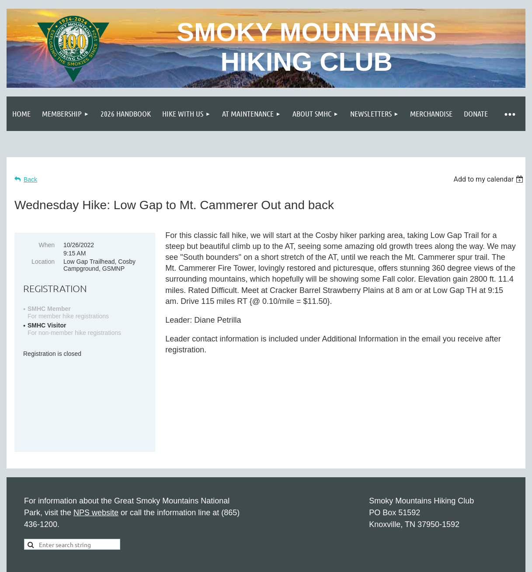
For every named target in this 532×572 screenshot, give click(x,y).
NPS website (95, 455)
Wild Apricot (426, 534)
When (46, 244)
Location (43, 261)
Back (30, 179)
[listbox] (489, 179)
